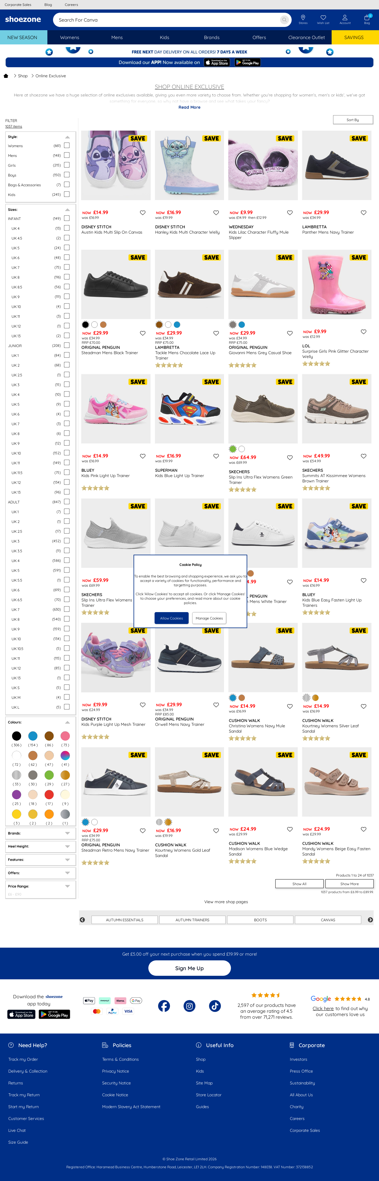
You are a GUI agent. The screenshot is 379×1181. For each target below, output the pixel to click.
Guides (202, 1106)
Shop (21, 75)
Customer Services (26, 1118)
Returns (15, 1083)
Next (370, 920)
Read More (189, 107)
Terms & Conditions (120, 1059)
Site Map (204, 1083)
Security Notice (116, 1083)
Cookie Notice (115, 1094)
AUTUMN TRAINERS (192, 919)
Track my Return (24, 1094)
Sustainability (302, 1083)
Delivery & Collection (27, 1071)
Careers (297, 1118)
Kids (200, 1071)
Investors (298, 1059)
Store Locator (208, 1094)
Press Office (301, 1071)
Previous (82, 920)
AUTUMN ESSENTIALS (124, 919)
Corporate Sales (305, 1130)
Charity (296, 1106)
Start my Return (23, 1106)
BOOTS (260, 919)
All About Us (301, 1094)
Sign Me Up (189, 968)
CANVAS (328, 919)
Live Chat (17, 1130)
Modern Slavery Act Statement (131, 1106)
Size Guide (18, 1142)
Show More (350, 884)
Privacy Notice (115, 1071)
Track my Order (23, 1059)
